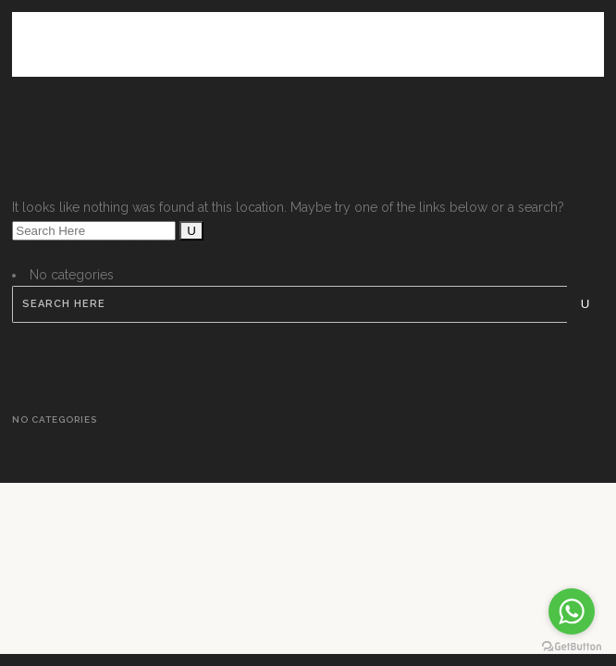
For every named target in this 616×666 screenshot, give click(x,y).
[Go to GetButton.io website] (571, 647)
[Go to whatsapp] (571, 611)
